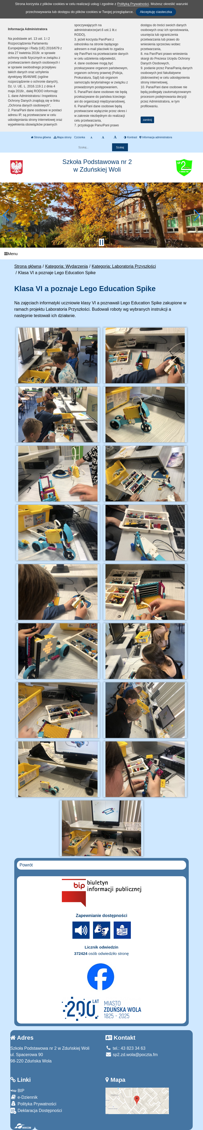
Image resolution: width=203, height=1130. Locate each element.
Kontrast (130, 137)
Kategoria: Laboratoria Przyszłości (124, 266)
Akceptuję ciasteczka (156, 12)
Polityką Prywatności (133, 4)
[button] (6, 215)
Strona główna (41, 137)
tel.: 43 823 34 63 (125, 1048)
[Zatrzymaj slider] (101, 242)
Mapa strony (63, 137)
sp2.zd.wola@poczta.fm (131, 1054)
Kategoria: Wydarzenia (66, 266)
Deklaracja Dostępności (36, 1111)
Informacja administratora (156, 137)
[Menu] (101, 254)
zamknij (147, 119)
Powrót (26, 865)
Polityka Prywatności (33, 1103)
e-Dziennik (24, 1097)
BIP (17, 1090)
